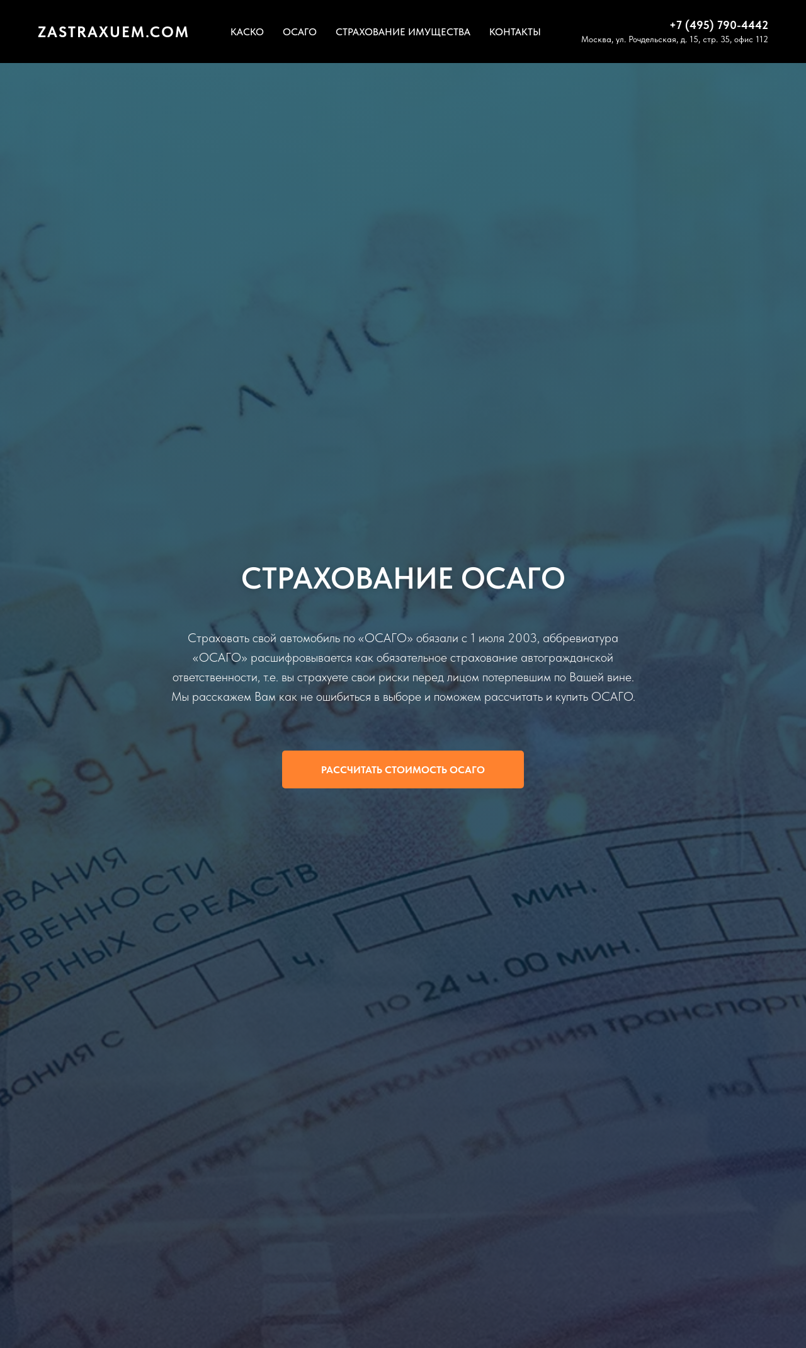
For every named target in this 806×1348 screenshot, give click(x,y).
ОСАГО (300, 32)
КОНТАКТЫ (515, 32)
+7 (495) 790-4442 (718, 25)
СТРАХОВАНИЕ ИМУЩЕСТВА (403, 32)
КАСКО (247, 32)
